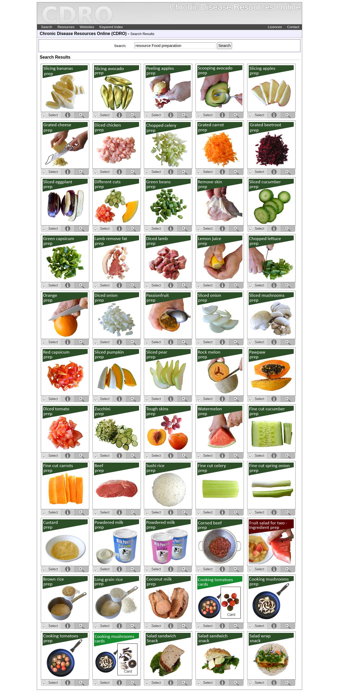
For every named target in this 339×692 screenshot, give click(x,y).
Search (46, 27)
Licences (275, 27)
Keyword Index (111, 27)
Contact (293, 27)
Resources (65, 27)
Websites (87, 27)
